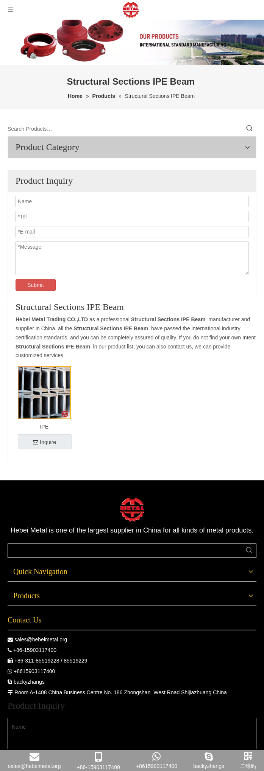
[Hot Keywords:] (249, 129)
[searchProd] (125, 550)
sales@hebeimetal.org (40, 639)
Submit (35, 285)
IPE (44, 427)
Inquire (44, 442)
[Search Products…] (125, 129)
